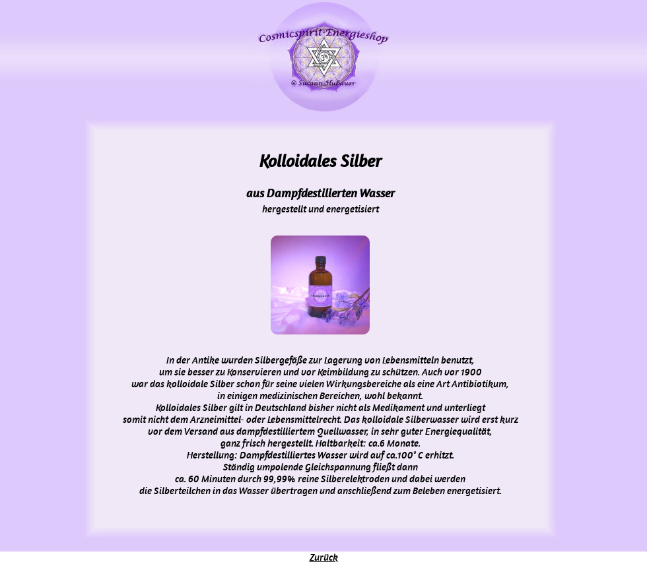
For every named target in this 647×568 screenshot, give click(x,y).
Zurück (324, 557)
